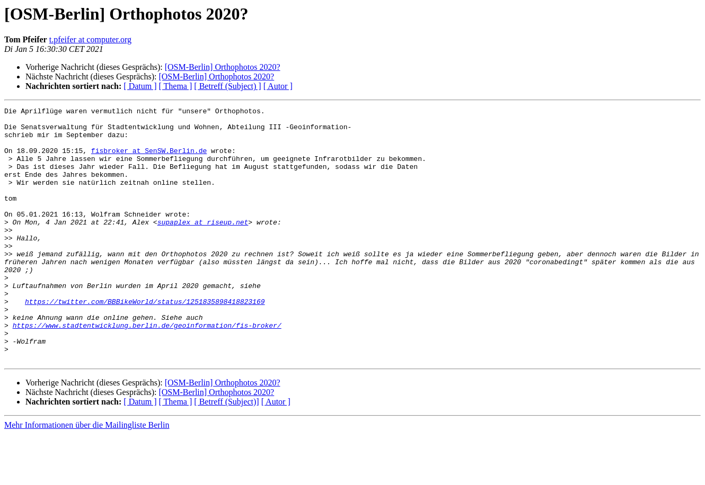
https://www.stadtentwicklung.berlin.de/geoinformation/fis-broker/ (147, 369)
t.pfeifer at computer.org (90, 39)
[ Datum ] (140, 86)
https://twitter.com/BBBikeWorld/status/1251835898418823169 (145, 341)
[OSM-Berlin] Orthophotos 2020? (222, 66)
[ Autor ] (278, 86)
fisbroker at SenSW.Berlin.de (149, 160)
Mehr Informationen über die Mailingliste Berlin (86, 475)
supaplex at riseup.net (203, 245)
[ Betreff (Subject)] (226, 452)
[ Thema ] (175, 86)
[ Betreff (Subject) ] (227, 86)
